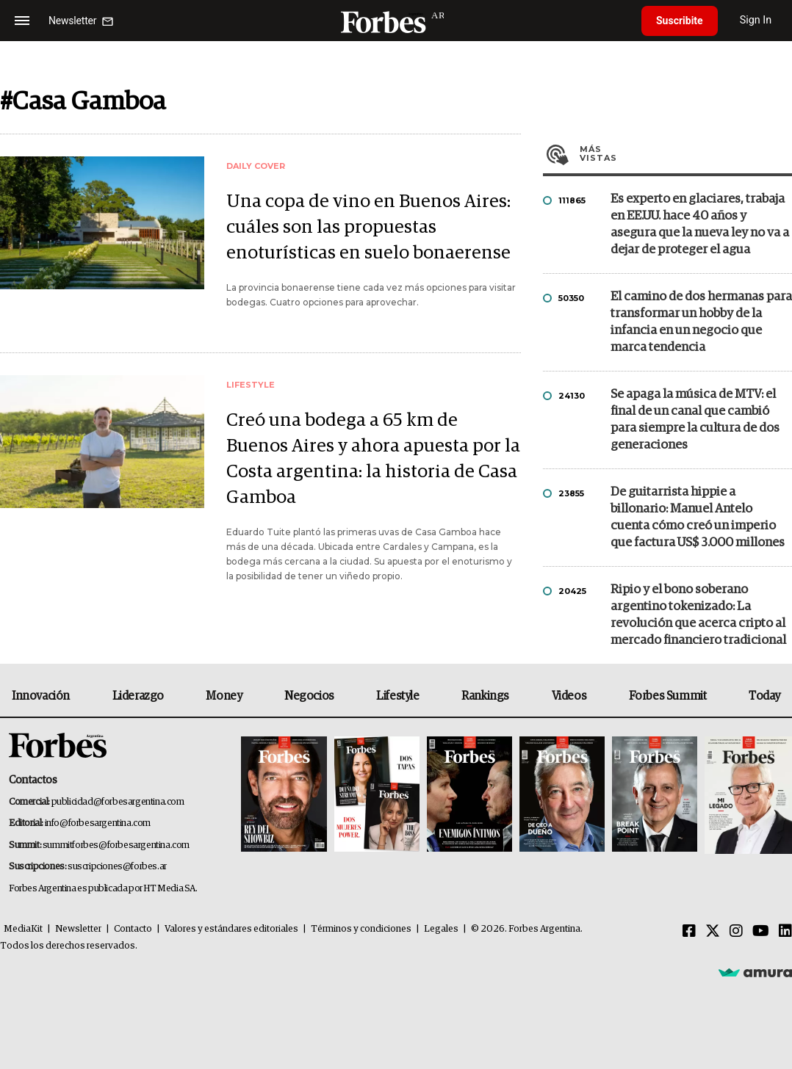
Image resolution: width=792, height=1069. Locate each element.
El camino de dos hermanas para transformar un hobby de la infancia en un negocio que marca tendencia (701, 322)
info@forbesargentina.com (98, 823)
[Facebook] (689, 932)
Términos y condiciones (361, 929)
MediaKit (23, 929)
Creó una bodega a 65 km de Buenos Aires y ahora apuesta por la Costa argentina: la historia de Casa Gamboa (373, 459)
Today (764, 696)
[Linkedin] (785, 932)
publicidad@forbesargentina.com (117, 802)
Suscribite (679, 20)
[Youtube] (760, 932)
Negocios (309, 696)
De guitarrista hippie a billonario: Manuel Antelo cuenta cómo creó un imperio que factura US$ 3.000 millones (698, 517)
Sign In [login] (756, 20)
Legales (441, 929)
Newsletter (78, 929)
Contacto (133, 929)
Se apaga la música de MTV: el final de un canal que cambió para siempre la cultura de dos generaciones (695, 420)
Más (686, 153)
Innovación (41, 696)
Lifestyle (397, 696)
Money (224, 696)
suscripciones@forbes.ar (117, 866)
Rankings (485, 696)
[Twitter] (712, 932)
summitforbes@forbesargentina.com (116, 845)
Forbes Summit (668, 696)
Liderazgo (138, 696)
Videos (569, 696)
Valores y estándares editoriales (231, 929)
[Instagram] (736, 932)
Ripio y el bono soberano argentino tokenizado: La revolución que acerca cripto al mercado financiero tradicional (698, 615)
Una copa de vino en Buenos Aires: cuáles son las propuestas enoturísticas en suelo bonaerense (368, 227)
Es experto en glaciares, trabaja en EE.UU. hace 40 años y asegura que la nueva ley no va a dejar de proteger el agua (700, 224)
